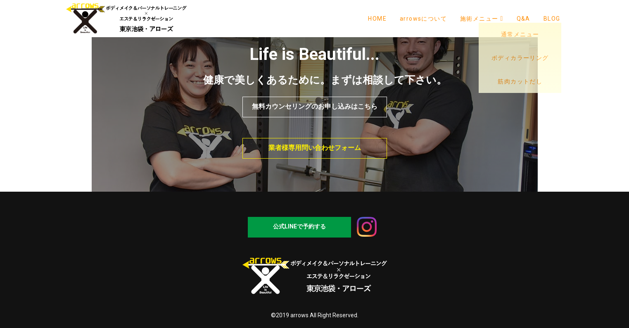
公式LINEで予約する (299, 226)
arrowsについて (423, 18)
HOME (377, 18)
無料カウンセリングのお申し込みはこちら (314, 106)
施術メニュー (481, 18)
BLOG (552, 18)
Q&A (523, 18)
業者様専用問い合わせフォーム (314, 148)
